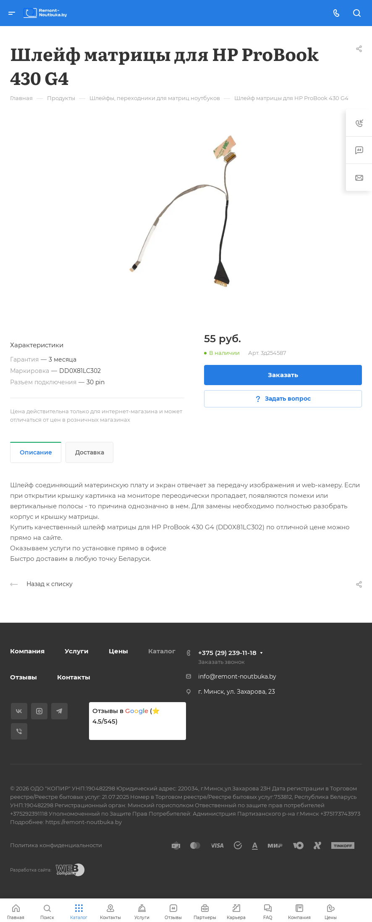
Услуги (77, 651)
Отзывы (23, 677)
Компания (27, 651)
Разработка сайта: (30, 870)
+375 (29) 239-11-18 (227, 653)
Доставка (89, 452)
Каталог (162, 651)
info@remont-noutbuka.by (237, 676)
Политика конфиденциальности (56, 845)
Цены (118, 651)
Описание (36, 452)
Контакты (73, 677)
